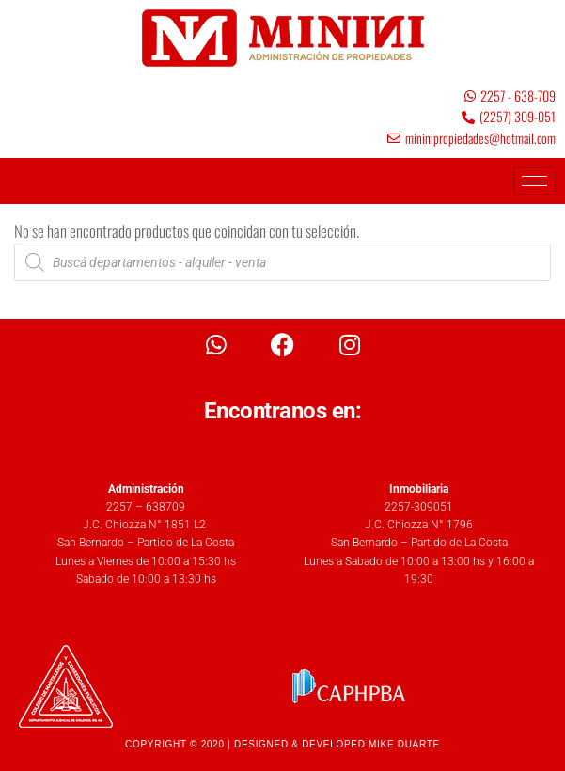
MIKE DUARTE (404, 744)
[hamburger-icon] (534, 181)
